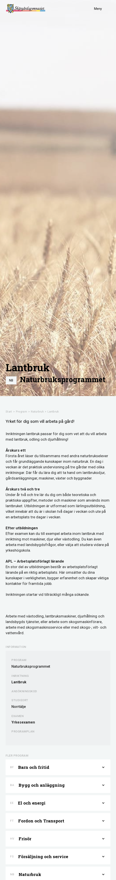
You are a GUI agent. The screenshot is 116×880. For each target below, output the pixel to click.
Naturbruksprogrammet (62, 379)
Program (21, 411)
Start (9, 411)
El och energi (31, 803)
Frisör (25, 838)
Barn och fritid (33, 767)
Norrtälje (18, 707)
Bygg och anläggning (42, 785)
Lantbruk (53, 411)
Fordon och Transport (41, 821)
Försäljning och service (43, 856)
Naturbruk (37, 411)
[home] (26, 8)
